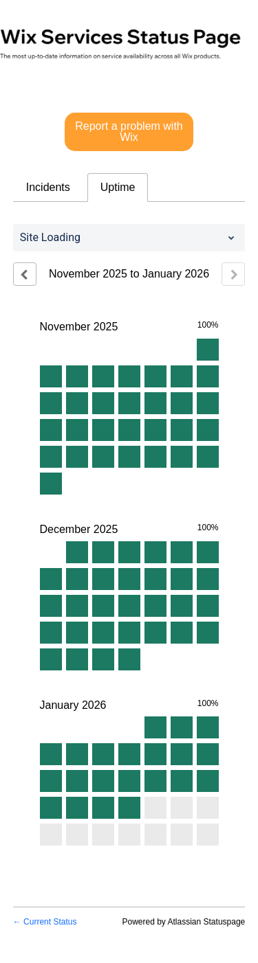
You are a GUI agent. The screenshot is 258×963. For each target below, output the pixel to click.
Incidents (48, 187)
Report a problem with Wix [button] (129, 131)
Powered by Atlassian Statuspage (183, 922)
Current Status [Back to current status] (45, 922)
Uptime (118, 187)
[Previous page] (24, 274)
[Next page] (233, 274)
